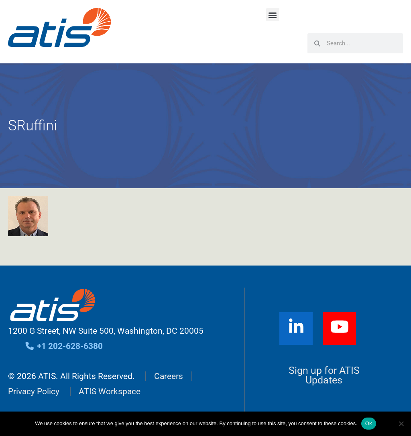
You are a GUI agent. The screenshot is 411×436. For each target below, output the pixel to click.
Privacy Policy (33, 391)
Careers (168, 376)
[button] (272, 14)
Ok (368, 423)
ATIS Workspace (109, 391)
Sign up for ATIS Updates (324, 375)
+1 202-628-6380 (63, 346)
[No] (401, 424)
